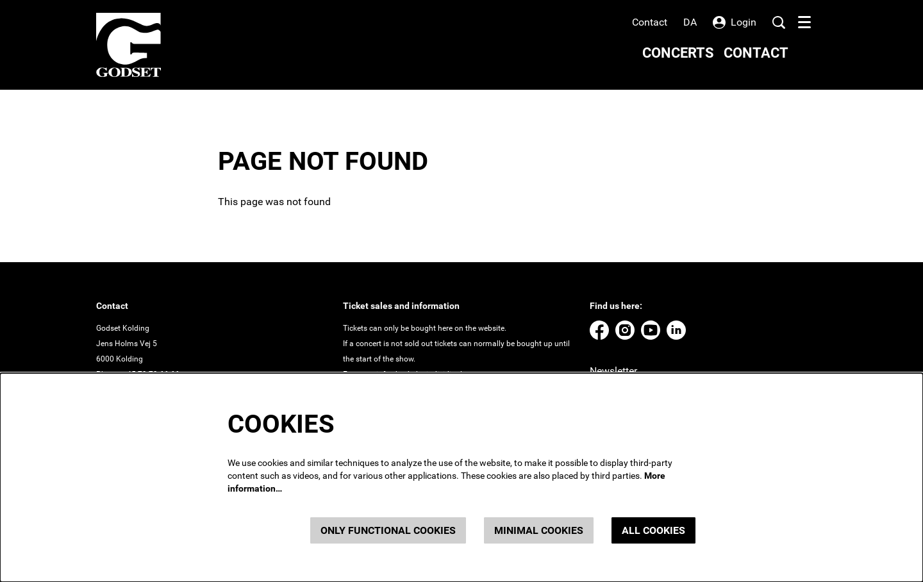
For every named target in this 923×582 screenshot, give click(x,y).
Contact (649, 22)
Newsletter (613, 371)
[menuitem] (678, 53)
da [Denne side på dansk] (690, 22)
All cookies (653, 530)
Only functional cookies (388, 530)
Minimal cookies (538, 530)
